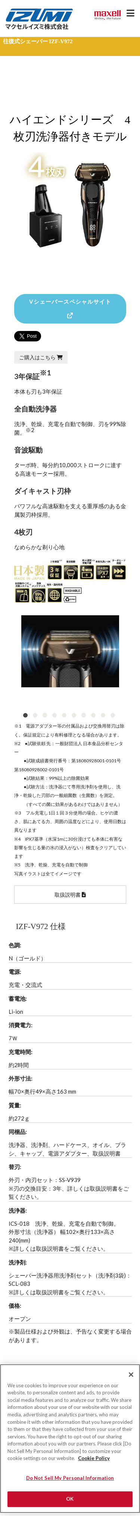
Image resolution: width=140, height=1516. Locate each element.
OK (70, 1503)
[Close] (131, 1378)
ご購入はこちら (41, 357)
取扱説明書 (70, 894)
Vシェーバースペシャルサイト (70, 308)
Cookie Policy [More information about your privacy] (94, 1462)
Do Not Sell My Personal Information (70, 1481)
